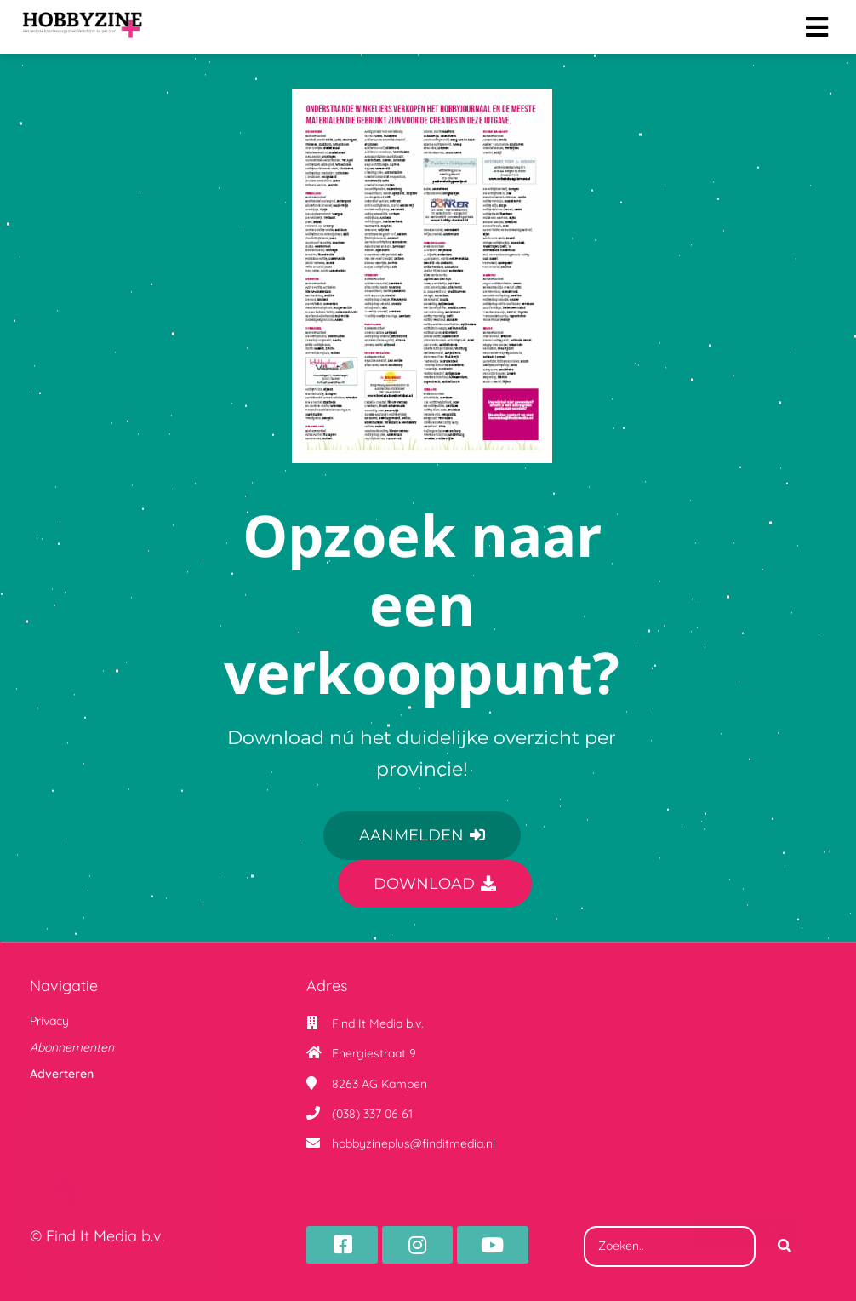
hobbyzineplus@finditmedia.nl (413, 1143)
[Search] (784, 1246)
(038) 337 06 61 (372, 1113)
